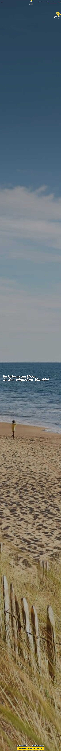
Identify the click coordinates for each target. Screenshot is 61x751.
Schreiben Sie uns (38, 745)
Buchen (53, 2)
